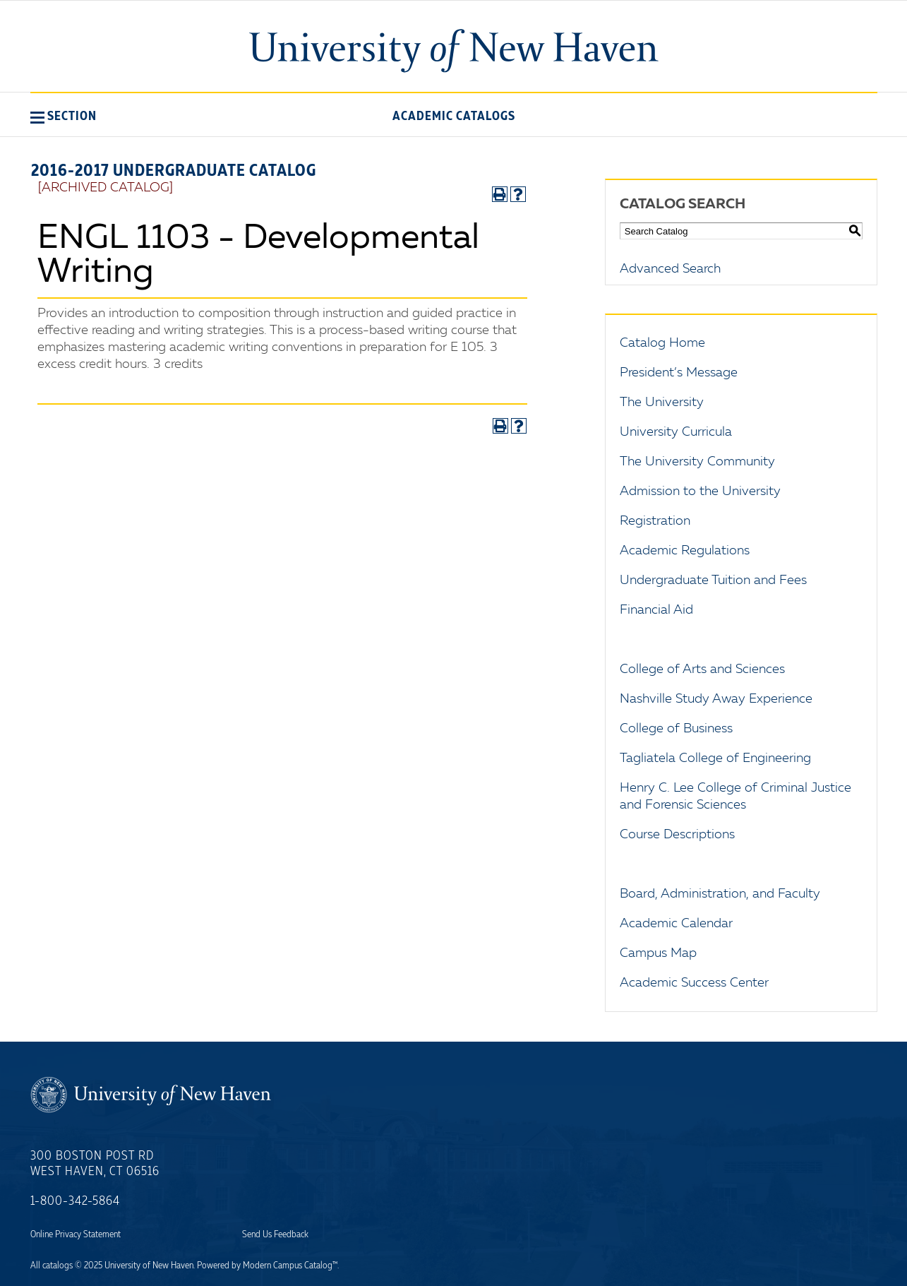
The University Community (697, 462)
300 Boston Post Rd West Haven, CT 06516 (95, 1164)
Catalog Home (662, 343)
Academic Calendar (676, 923)
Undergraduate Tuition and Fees (713, 580)
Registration (655, 521)
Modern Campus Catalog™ (290, 1265)
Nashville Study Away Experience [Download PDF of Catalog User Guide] (716, 699)
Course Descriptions (677, 834)
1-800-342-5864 (75, 1201)
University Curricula (676, 432)
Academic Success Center (694, 983)
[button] (63, 115)
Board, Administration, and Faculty (720, 894)
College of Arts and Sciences (702, 669)
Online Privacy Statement (75, 1234)
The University (662, 402)
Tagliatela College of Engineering (715, 758)
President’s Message (679, 373)
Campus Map (658, 953)
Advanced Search (670, 269)
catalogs (57, 1265)
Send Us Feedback (275, 1234)
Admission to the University (700, 491)
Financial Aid (656, 610)
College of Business (676, 728)
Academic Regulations (685, 550)
